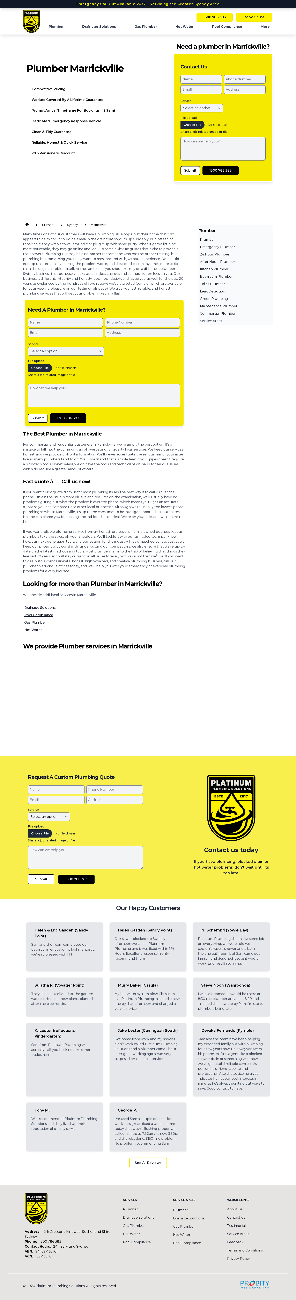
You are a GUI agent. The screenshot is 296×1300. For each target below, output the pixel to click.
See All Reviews (148, 1163)
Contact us (236, 1217)
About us (234, 1209)
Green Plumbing (214, 299)
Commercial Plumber (218, 313)
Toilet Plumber (212, 284)
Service (185, 101)
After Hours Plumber (217, 262)
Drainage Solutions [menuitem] (99, 27)
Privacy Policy (238, 1259)
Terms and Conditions (245, 1250)
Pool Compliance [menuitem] (227, 27)
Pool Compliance (38, 615)
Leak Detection (212, 291)
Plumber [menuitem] (56, 27)
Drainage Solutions (40, 608)
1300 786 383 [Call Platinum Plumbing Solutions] (214, 17)
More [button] (265, 27)
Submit (190, 170)
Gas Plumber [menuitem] (145, 27)
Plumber (207, 240)
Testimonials (237, 1226)
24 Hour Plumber (214, 254)
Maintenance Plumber (218, 306)
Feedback (235, 1242)
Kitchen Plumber (214, 269)
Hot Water (33, 630)
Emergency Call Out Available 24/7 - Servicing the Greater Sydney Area (148, 4)
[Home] (31, 21)
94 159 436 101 (46, 1251)
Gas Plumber (35, 622)
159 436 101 (44, 1256)
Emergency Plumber (217, 247)
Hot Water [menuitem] (185, 27)
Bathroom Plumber (216, 276)
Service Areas (211, 321)
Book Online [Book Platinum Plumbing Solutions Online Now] (254, 17)
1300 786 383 (50, 1241)
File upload (188, 118)
